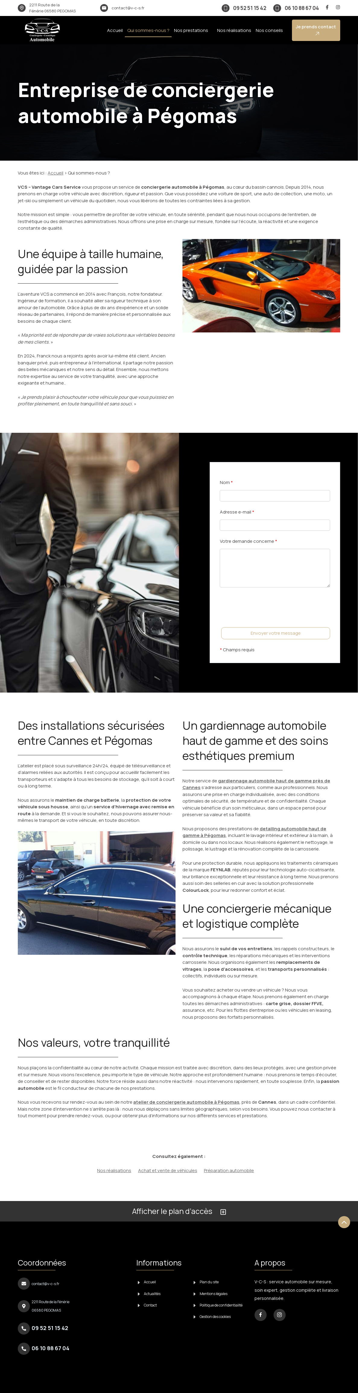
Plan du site (206, 1282)
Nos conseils (269, 30)
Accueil (115, 30)
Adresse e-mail (237, 512)
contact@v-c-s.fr (128, 8)
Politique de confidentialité (218, 1305)
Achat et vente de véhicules (167, 1170)
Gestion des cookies (212, 1316)
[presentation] (266, 619)
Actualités (149, 1293)
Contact (147, 1305)
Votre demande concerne (248, 541)
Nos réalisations (234, 30)
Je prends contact (316, 30)
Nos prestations (191, 30)
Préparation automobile (229, 1170)
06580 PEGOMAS (52, 8)
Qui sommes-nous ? (148, 30)
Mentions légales (211, 1293)
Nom (226, 482)
